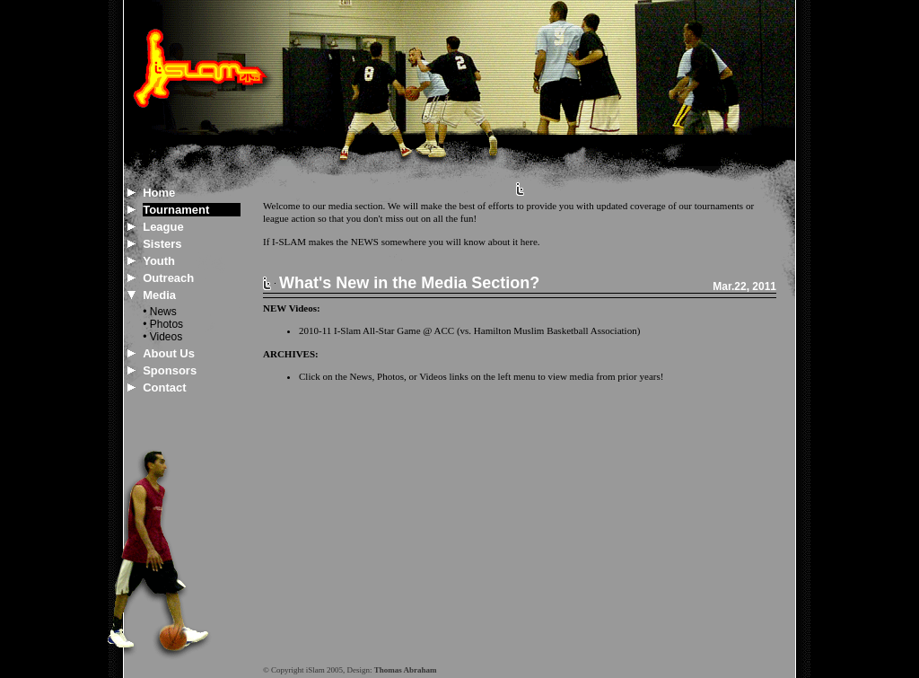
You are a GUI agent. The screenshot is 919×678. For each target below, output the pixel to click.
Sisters (162, 244)
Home (159, 192)
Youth (159, 261)
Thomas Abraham (405, 669)
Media (159, 295)
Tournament (176, 209)
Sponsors (170, 370)
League (163, 226)
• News (160, 311)
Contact (164, 387)
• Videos (162, 336)
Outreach (168, 278)
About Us (169, 353)
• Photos (163, 324)
